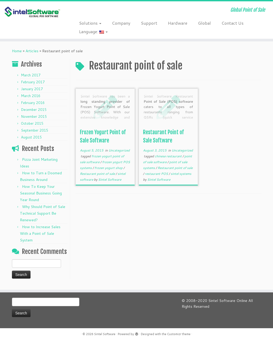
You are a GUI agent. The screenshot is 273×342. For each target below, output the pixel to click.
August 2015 (31, 137)
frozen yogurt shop (108, 168)
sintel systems (181, 173)
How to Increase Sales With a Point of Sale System (40, 233)
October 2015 (32, 123)
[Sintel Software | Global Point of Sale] (32, 12)
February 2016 (33, 102)
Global (204, 23)
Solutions (90, 23)
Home (17, 51)
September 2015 (34, 130)
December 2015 (33, 109)
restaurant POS (157, 173)
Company (121, 23)
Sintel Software (109, 179)
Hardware (177, 23)
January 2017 (32, 88)
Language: (93, 31)
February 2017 (33, 82)
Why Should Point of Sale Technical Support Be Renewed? (42, 213)
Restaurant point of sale (98, 173)
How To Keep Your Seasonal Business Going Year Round (41, 193)
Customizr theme (178, 334)
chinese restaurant (169, 156)
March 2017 (30, 75)
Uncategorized (119, 150)
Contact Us (233, 23)
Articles (31, 51)
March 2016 (30, 95)
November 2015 (34, 116)
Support (149, 23)
